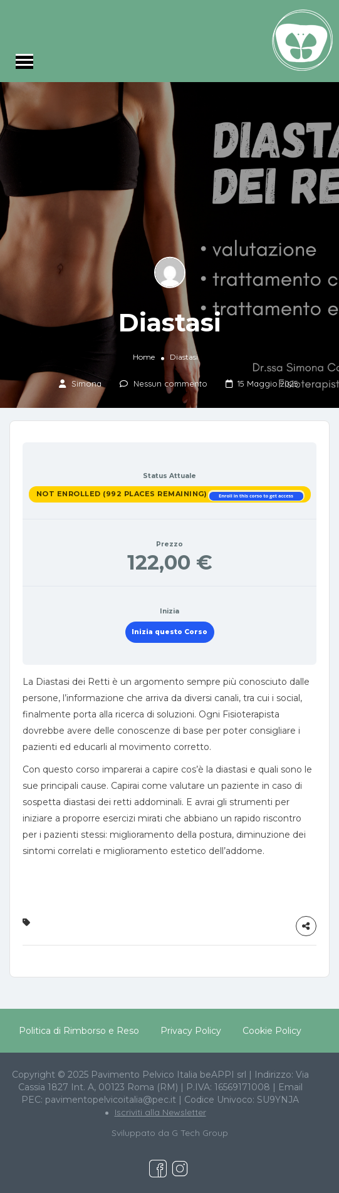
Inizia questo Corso (169, 632)
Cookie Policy (272, 1030)
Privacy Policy (190, 1030)
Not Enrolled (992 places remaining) (122, 493)
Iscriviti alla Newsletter (160, 1112)
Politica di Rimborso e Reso (79, 1030)
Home (144, 357)
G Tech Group (200, 1132)
